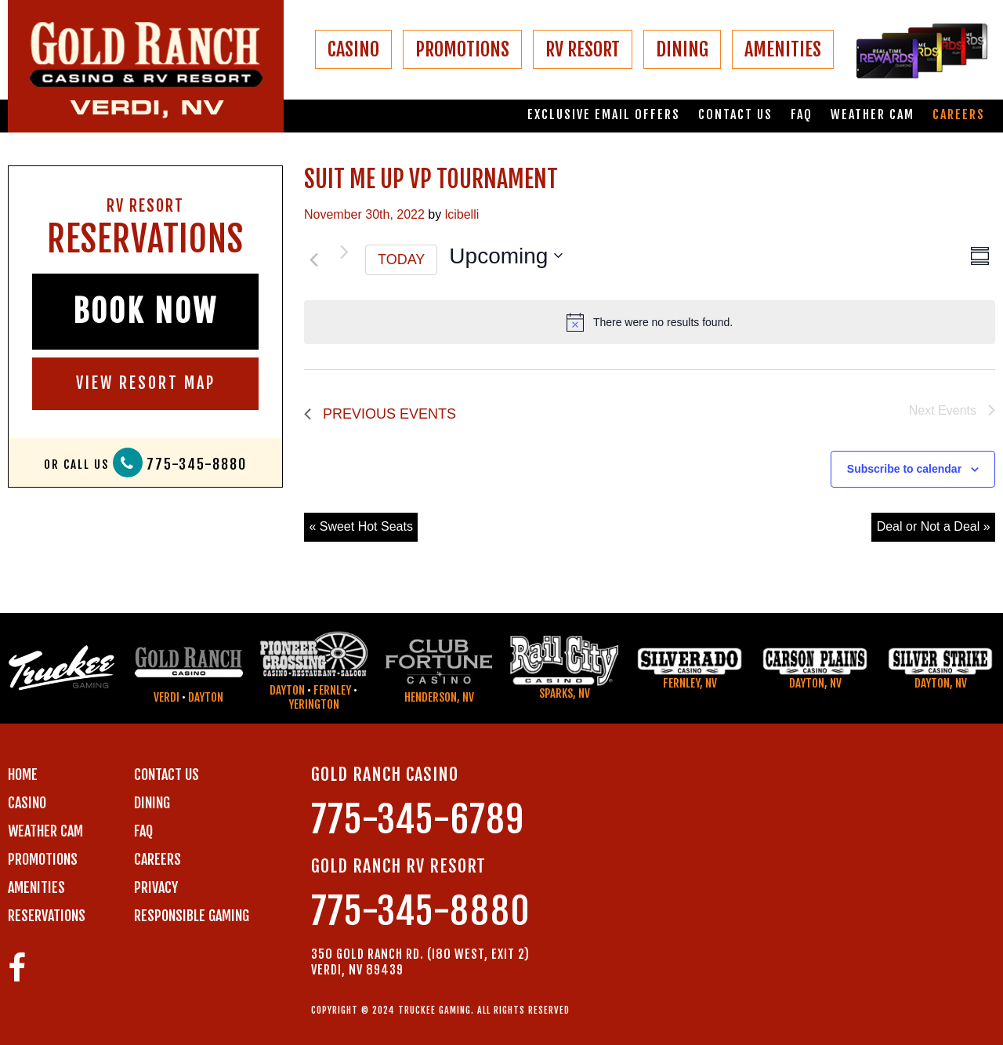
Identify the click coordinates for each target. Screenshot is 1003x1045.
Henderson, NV (439, 697)
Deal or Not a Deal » (933, 526)
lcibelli (462, 214)
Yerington (313, 704)
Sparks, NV (564, 693)
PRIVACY (156, 887)
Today (401, 259)
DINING (682, 49)
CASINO (353, 49)
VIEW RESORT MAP (145, 383)
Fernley (332, 690)
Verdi (166, 697)
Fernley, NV (690, 683)
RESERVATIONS (46, 915)
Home (23, 774)
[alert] (649, 322)
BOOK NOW (145, 311)
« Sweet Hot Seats (361, 526)
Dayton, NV (815, 683)
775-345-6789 (417, 819)
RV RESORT (582, 49)
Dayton (205, 697)
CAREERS (157, 859)
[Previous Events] (313, 259)
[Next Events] (344, 251)
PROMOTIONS (462, 49)
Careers (958, 115)
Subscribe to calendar (904, 469)
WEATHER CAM (45, 831)
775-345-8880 (197, 464)
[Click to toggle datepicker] (506, 256)
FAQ (802, 115)
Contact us (735, 115)
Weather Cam (872, 115)
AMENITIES (782, 49)
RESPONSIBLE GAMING (191, 915)
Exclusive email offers (603, 115)
